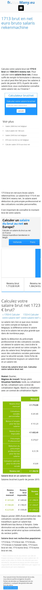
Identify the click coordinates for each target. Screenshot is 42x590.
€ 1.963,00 (9, 505)
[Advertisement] (21, 50)
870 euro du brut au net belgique (17, 140)
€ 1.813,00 (9, 500)
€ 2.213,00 (9, 510)
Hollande (17, 242)
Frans (32, 242)
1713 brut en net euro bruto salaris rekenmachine (18, 23)
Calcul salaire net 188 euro (14, 131)
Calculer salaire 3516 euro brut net (17, 144)
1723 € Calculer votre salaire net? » (31, 316)
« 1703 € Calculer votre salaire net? (11, 316)
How (21, 2)
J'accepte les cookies (10, 588)
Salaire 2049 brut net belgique (16, 135)
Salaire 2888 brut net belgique (16, 126)
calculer (21, 111)
